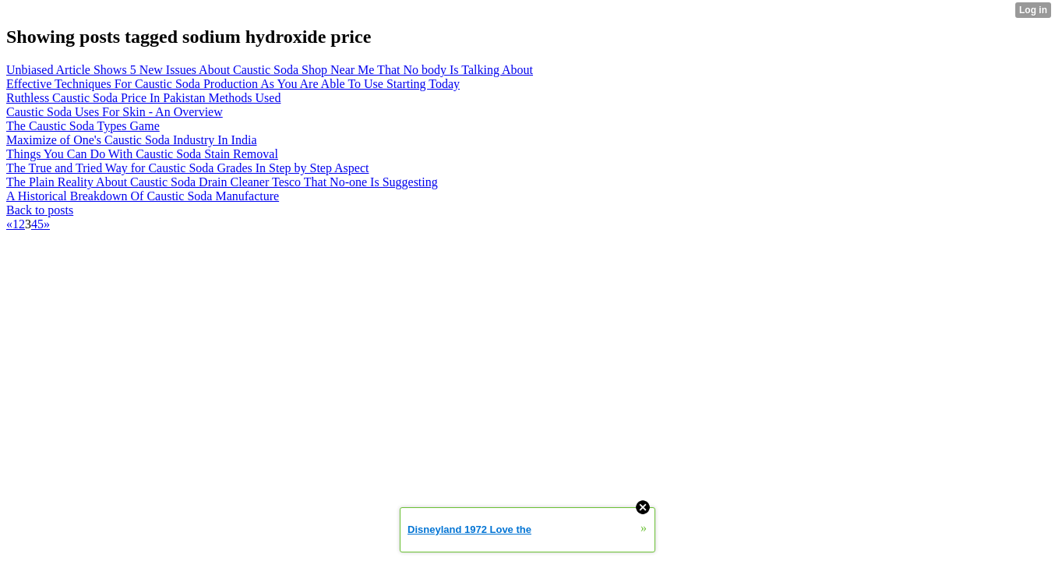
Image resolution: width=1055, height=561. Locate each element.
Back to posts (39, 210)
